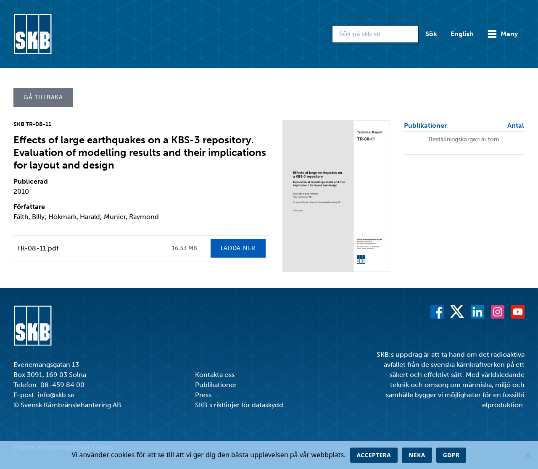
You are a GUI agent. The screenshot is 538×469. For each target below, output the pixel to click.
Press (203, 395)
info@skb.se (56, 395)
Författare (29, 207)
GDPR (451, 455)
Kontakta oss (215, 375)
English (462, 34)
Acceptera (374, 455)
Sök (431, 34)
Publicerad (30, 181)
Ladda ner (238, 248)
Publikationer (216, 385)
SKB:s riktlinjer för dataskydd (239, 405)
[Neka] (527, 455)
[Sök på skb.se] (375, 34)
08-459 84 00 (62, 385)
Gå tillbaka (43, 97)
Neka (417, 455)
